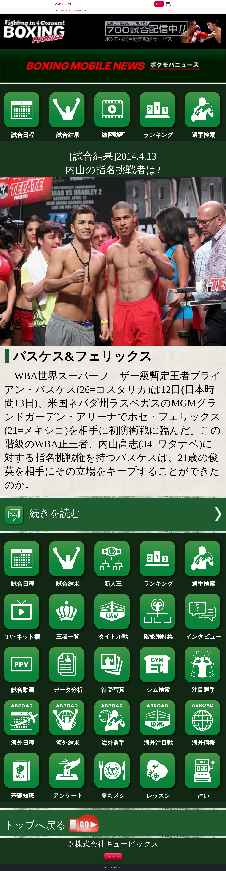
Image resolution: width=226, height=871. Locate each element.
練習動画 (112, 132)
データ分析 (67, 687)
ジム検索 (158, 687)
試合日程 (22, 132)
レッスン (158, 793)
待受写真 (112, 687)
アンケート (67, 793)
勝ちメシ (112, 793)
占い (203, 793)
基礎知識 (22, 793)
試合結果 (67, 132)
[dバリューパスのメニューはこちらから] (168, 4)
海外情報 (203, 740)
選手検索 (203, 132)
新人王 (112, 581)
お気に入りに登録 (113, 856)
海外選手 (112, 740)
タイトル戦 (112, 634)
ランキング (158, 132)
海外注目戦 (158, 740)
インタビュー (203, 634)
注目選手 (203, 687)
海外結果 (67, 740)
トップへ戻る (51, 825)
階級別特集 (158, 634)
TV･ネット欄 (22, 634)
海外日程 (22, 740)
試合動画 (22, 687)
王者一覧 (67, 634)
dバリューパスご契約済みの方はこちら (71, 11)
